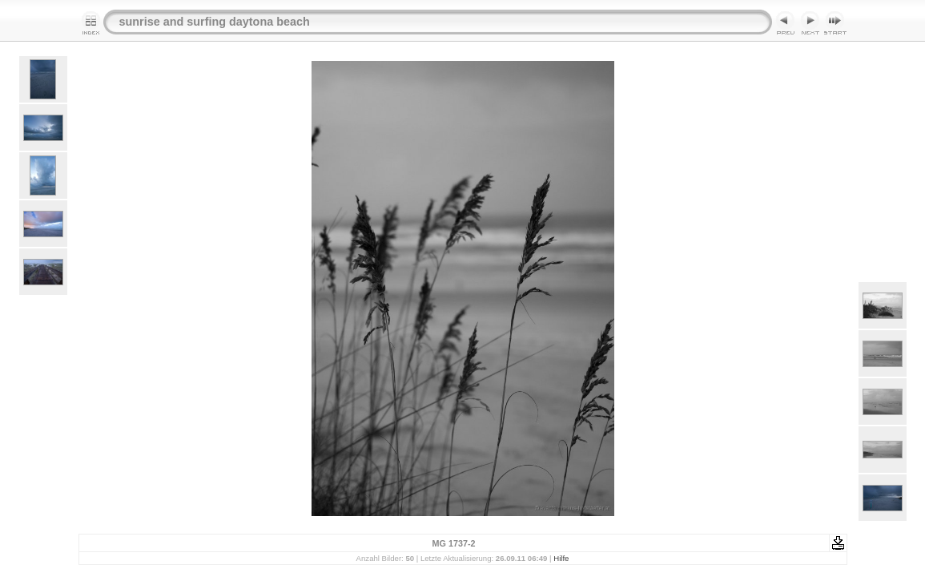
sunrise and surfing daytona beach (214, 21)
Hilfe (561, 558)
